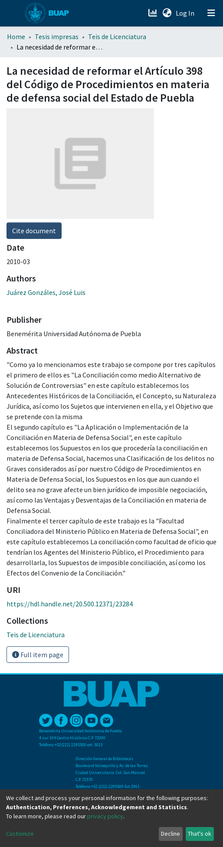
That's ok (199, 833)
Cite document (34, 230)
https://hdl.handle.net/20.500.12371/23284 (70, 603)
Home (16, 36)
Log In (186, 13)
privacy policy (105, 816)
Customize (20, 833)
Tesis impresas (57, 36)
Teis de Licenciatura (117, 36)
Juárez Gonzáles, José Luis (46, 292)
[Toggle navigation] (211, 13)
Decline (170, 833)
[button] (167, 13)
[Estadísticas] (153, 13)
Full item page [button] (37, 654)
